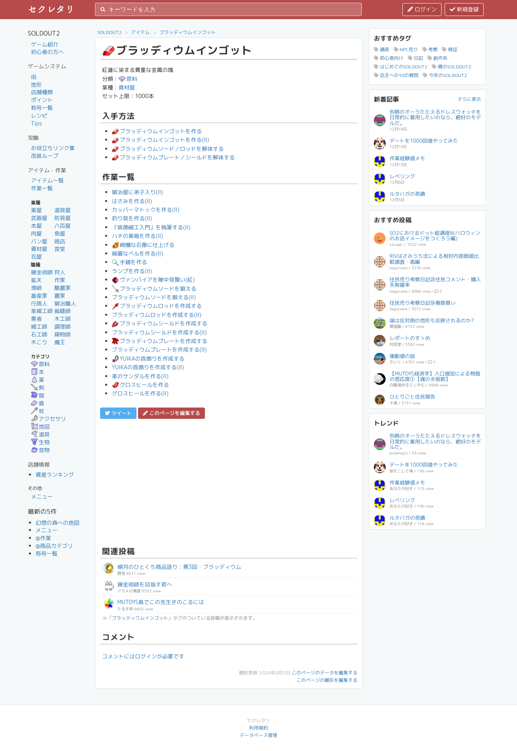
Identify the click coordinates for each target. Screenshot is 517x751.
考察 (430, 49)
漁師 (36, 287)
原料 (40, 364)
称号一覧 (42, 107)
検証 (449, 49)
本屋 (36, 225)
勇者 (36, 318)
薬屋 (36, 210)
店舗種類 (42, 92)
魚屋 (59, 233)
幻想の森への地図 (57, 522)
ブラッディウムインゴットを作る (157, 131)
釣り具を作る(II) (132, 218)
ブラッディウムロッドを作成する (157, 305)
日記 (415, 58)
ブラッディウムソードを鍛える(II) (154, 297)
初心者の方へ (47, 51)
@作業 (43, 538)
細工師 (39, 326)
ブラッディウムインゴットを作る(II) (160, 139)
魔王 (59, 342)
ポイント (42, 100)
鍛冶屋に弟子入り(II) (137, 192)
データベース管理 (258, 735)
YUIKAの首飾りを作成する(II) (148, 367)
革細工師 (42, 311)
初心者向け (388, 58)
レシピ (39, 115)
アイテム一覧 (47, 180)
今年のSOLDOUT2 (445, 75)
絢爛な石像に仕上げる (143, 245)
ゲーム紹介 (44, 44)
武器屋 (39, 218)
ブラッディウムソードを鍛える (154, 288)
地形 (36, 84)
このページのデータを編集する (324, 672)
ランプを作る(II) (132, 271)
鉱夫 (36, 280)
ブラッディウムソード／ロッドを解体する (168, 148)
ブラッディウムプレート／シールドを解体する (173, 157)
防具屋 (62, 218)
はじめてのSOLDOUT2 (400, 66)
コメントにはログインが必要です (143, 656)
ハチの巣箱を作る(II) (137, 236)
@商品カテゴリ (54, 545)
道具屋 (62, 210)
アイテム (140, 32)
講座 (381, 49)
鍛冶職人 (65, 303)
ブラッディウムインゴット (188, 32)
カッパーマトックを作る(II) (146, 209)
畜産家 (39, 295)
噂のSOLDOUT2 (451, 66)
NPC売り (406, 49)
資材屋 (39, 248)
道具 (40, 434)
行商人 (39, 303)
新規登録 (464, 9)
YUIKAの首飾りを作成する (148, 358)
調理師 (62, 326)
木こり (39, 342)
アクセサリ (48, 418)
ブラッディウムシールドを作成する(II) (159, 332)
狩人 (59, 272)
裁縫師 (62, 311)
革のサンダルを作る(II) (140, 376)
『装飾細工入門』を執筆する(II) (151, 227)
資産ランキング (55, 474)
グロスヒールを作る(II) (140, 393)
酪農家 (62, 287)
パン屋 (39, 241)
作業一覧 (42, 188)
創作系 (437, 58)
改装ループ (44, 155)
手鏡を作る (129, 262)
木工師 (62, 318)
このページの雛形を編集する (326, 680)
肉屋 (36, 233)
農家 (59, 295)
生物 (40, 442)
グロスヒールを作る (140, 384)
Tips (36, 123)
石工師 (39, 334)
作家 (59, 280)
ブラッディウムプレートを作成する (159, 341)
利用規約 (258, 727)
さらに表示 (469, 99)
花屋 (36, 256)
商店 (59, 241)
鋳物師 (62, 334)
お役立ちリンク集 (53, 148)
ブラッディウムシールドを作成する (159, 323)
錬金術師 (42, 272)
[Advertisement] (228, 481)
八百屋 (62, 225)
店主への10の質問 (396, 75)
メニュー (42, 496)
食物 (40, 450)
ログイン (421, 9)
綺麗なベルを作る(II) (137, 253)
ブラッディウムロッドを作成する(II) (156, 314)
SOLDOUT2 (109, 32)
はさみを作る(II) (132, 201)
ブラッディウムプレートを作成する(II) (159, 349)
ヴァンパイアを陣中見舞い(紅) (153, 279)
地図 (40, 426)
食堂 (59, 248)
